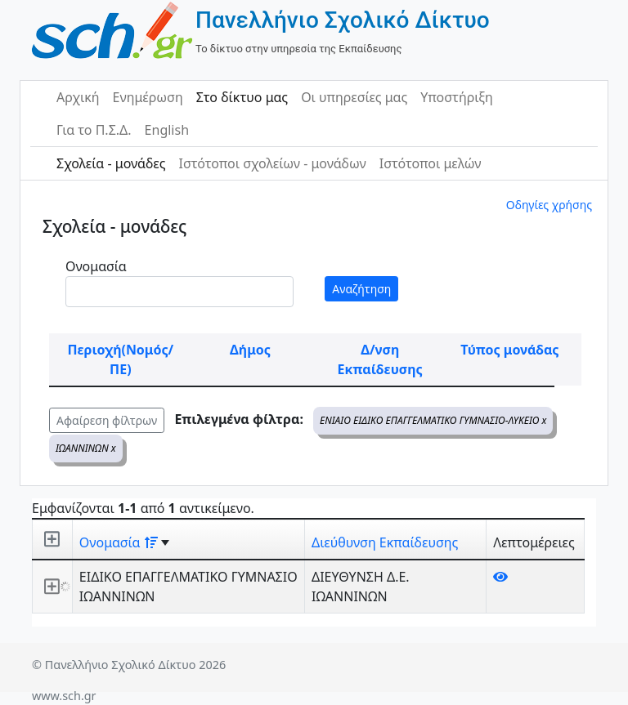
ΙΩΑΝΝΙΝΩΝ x (86, 448)
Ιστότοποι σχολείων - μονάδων (272, 163)
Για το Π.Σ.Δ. (94, 130)
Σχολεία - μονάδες (110, 163)
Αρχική (78, 97)
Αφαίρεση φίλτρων (106, 420)
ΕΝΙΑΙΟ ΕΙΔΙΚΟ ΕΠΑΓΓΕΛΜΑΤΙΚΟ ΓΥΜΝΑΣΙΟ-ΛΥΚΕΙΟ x (433, 420)
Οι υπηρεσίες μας (354, 97)
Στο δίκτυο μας (242, 97)
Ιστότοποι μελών (430, 163)
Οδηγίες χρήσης (549, 204)
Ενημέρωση (148, 97)
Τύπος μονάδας (509, 350)
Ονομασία (96, 266)
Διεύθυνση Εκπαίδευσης (385, 542)
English (167, 130)
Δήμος (250, 350)
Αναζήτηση (361, 289)
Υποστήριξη (456, 97)
